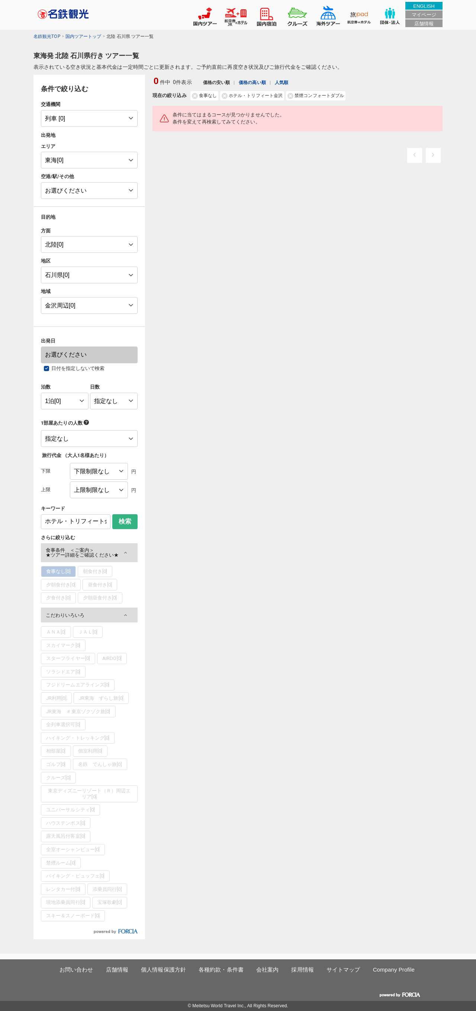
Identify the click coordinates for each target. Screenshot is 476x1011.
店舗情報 (424, 23)
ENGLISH (424, 6)
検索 (125, 521)
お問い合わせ (76, 969)
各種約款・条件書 (221, 969)
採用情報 (302, 969)
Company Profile (394, 969)
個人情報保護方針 (163, 969)
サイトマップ (343, 969)
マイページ (424, 14)
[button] (89, 552)
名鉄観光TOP (46, 36)
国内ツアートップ (83, 36)
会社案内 (267, 969)
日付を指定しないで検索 (78, 368)
